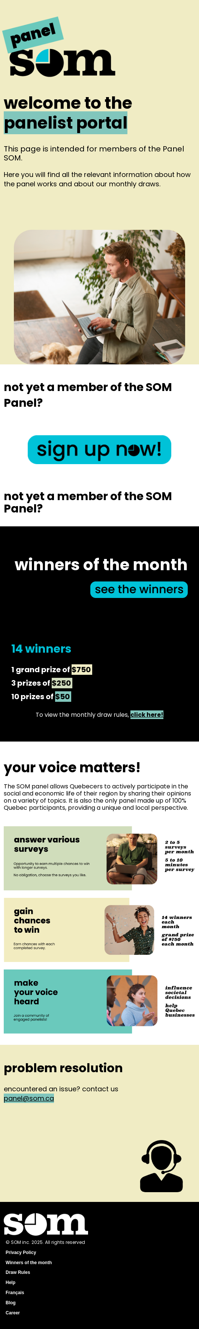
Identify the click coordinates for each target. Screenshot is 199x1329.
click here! (146, 714)
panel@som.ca (29, 1098)
